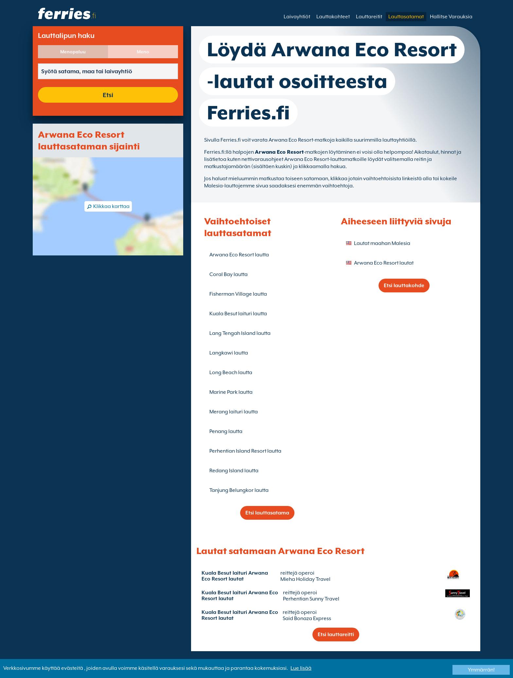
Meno (143, 51)
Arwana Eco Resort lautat (384, 263)
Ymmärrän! (481, 670)
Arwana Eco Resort (279, 152)
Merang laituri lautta (233, 412)
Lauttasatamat (406, 17)
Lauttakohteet (333, 17)
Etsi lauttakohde (404, 285)
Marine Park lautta (231, 392)
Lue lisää (301, 668)
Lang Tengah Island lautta (240, 333)
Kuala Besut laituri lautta (238, 314)
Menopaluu (73, 51)
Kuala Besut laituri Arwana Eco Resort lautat (235, 576)
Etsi (108, 94)
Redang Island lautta (233, 471)
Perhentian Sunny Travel (311, 599)
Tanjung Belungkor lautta (239, 490)
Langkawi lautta (228, 353)
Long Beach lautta (230, 372)
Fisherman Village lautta (238, 294)
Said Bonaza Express (307, 618)
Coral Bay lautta (228, 274)
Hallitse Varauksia (451, 17)
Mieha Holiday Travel (305, 579)
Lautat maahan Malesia (382, 243)
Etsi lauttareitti (336, 634)
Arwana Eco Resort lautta (239, 255)
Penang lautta (225, 431)
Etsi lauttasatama (267, 513)
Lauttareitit (369, 17)
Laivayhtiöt (297, 17)
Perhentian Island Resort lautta (245, 451)
